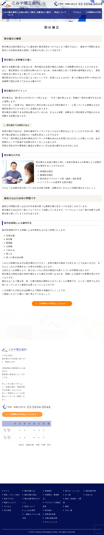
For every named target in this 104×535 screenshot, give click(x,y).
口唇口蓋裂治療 (51, 518)
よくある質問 (29, 510)
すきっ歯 (68, 510)
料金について (60, 12)
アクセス (77, 12)
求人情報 (7, 510)
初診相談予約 (91, 491)
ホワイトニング (51, 522)
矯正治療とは (29, 491)
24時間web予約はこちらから (52, 303)
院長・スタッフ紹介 (12, 495)
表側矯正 (48, 491)
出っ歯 (68, 495)
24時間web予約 (93, 12)
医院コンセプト (10, 502)
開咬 (67, 506)
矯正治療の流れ (30, 495)
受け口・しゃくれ (72, 491)
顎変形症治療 (50, 514)
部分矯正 (48, 510)
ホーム (6, 491)
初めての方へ (9, 499)
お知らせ (89, 495)
